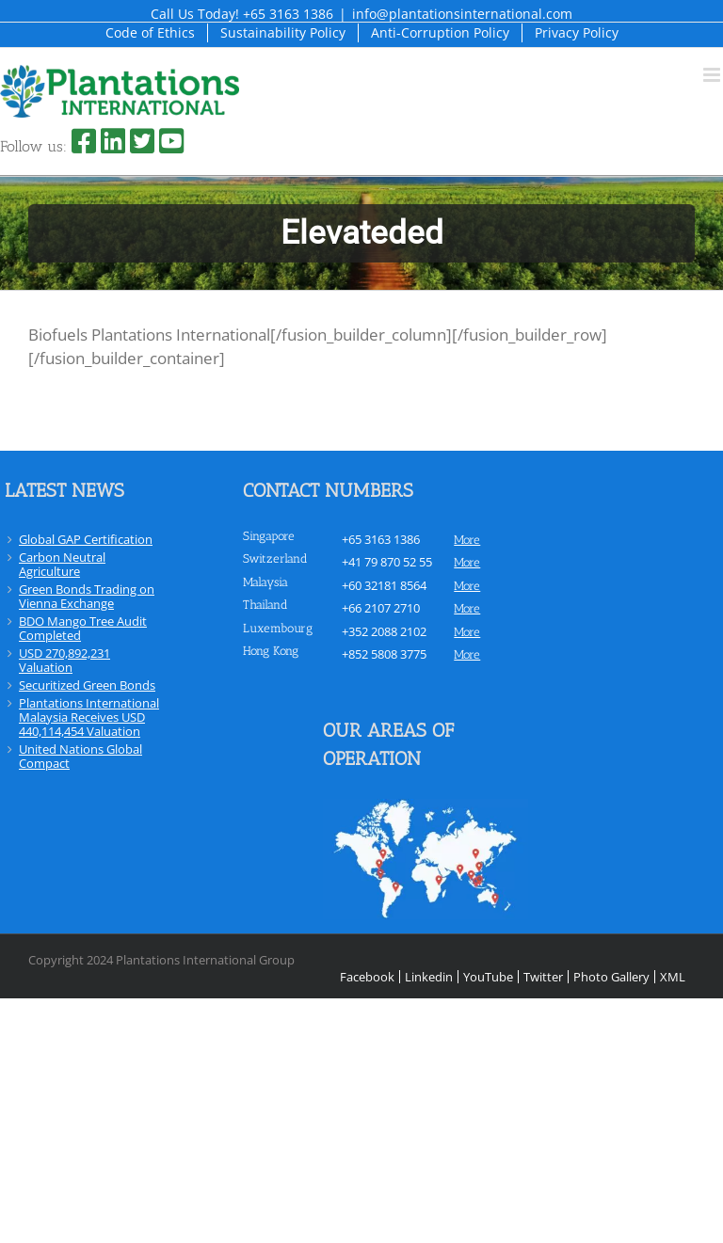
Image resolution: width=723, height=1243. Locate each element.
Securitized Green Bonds (87, 685)
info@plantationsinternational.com (462, 14)
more (467, 540)
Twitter (543, 976)
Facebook (367, 976)
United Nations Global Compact (80, 756)
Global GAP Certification (86, 539)
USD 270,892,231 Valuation (64, 660)
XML (672, 976)
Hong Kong (270, 651)
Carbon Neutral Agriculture (62, 564)
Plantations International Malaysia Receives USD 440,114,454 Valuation (89, 717)
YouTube (488, 976)
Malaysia (265, 582)
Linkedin (429, 976)
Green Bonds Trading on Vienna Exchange (86, 596)
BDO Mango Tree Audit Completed (83, 628)
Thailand (265, 605)
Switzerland (275, 558)
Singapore (269, 536)
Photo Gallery (611, 976)
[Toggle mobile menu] (713, 75)
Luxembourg (278, 628)
